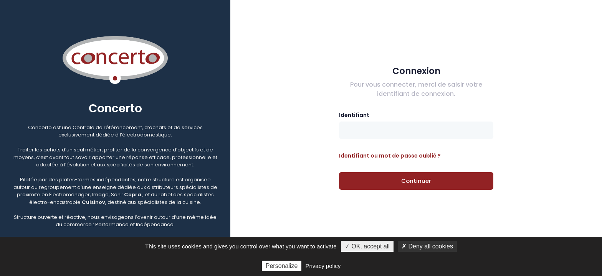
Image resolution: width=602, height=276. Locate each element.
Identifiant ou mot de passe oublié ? (390, 155)
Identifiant (354, 115)
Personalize (282, 266)
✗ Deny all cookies (427, 246)
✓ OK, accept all (367, 246)
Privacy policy (323, 266)
